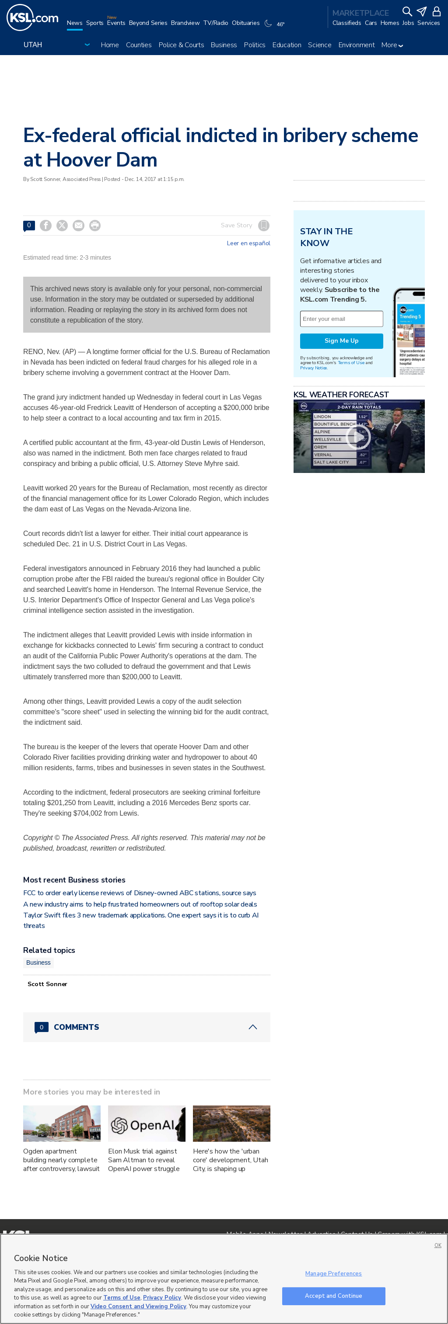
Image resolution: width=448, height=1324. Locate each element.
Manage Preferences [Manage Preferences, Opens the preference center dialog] (333, 1274)
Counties (139, 45)
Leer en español (248, 243)
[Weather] (275, 27)
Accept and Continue (333, 1296)
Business (224, 45)
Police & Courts (181, 45)
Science (319, 45)
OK (437, 1245)
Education (287, 45)
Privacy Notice (313, 368)
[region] (224, 1279)
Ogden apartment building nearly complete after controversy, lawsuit (61, 1160)
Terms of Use (351, 362)
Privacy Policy (162, 1298)
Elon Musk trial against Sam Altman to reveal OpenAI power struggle (144, 1160)
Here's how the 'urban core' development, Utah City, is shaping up (230, 1160)
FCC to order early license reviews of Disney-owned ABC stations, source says (139, 893)
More (392, 45)
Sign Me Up (342, 341)
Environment (357, 45)
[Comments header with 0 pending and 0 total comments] (146, 1027)
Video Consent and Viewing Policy (138, 1306)
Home (110, 45)
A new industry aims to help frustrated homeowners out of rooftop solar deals (140, 904)
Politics (255, 45)
